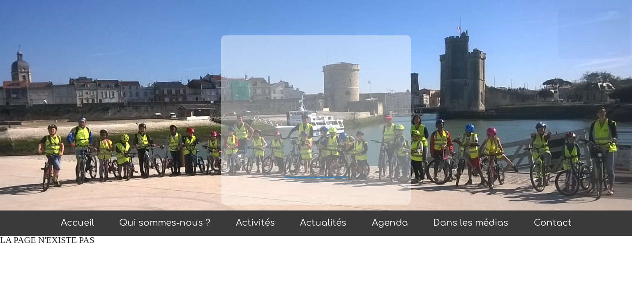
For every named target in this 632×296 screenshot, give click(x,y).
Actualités (323, 223)
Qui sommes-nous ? (164, 223)
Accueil (77, 223)
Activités (255, 223)
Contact (553, 223)
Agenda (390, 223)
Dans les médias (470, 223)
